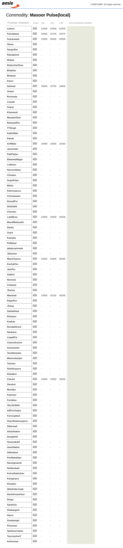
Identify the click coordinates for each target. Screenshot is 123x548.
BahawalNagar (15, 159)
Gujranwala (13, 39)
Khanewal (12, 112)
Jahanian (12, 253)
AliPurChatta (14, 410)
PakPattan (12, 154)
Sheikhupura (14, 368)
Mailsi (10, 185)
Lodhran (11, 164)
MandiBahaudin (15, 222)
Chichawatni (13, 196)
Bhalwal (11, 75)
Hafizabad (12, 452)
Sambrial (12, 505)
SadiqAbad (13, 311)
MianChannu (14, 259)
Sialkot (10, 274)
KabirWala (12, 133)
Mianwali (11, 295)
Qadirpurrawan (15, 531)
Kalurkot (11, 395)
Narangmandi (14, 463)
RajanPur (12, 300)
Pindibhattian (14, 457)
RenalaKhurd (14, 327)
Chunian (11, 212)
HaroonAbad (14, 170)
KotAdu (11, 321)
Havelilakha (13, 447)
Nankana (11, 332)
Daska (10, 227)
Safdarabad (13, 468)
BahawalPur (13, 123)
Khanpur (11, 316)
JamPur (11, 269)
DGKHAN (12, 206)
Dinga (10, 499)
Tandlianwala (14, 353)
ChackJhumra (14, 342)
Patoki (10, 138)
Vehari (10, 91)
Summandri (13, 348)
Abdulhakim (13, 431)
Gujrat (10, 107)
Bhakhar (11, 70)
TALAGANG (13, 405)
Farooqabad (13, 416)
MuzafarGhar (14, 117)
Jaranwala (12, 149)
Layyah (11, 102)
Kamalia (11, 238)
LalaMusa (12, 217)
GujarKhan (13, 180)
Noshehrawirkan (16, 494)
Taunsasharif (14, 536)
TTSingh (11, 128)
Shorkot (11, 384)
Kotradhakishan (15, 473)
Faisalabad (13, 34)
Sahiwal (11, 86)
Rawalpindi (13, 55)
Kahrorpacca (14, 191)
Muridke (11, 389)
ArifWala (11, 143)
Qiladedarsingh (15, 489)
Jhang (10, 306)
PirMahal (11, 243)
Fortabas (12, 400)
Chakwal (11, 285)
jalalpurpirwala (15, 248)
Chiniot (11, 379)
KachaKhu (12, 264)
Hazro (10, 515)
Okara (10, 44)
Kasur (10, 81)
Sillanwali (12, 426)
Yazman (11, 363)
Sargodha (12, 49)
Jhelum (11, 290)
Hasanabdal (13, 442)
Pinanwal (12, 525)
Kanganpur (13, 478)
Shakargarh (13, 510)
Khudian (11, 484)
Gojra (10, 232)
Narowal (11, 280)
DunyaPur (12, 201)
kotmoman (12, 541)
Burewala (12, 96)
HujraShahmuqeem (17, 421)
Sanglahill (12, 437)
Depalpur (12, 374)
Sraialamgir (13, 520)
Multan (10, 60)
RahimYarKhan (15, 65)
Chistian (11, 175)
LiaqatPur (12, 337)
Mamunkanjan (14, 358)
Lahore (11, 28)
